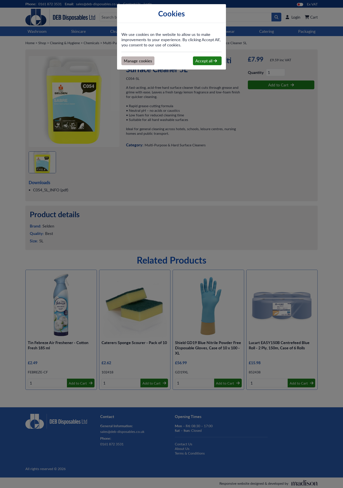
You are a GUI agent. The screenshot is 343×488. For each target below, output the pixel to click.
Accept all (206, 60)
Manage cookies (138, 60)
